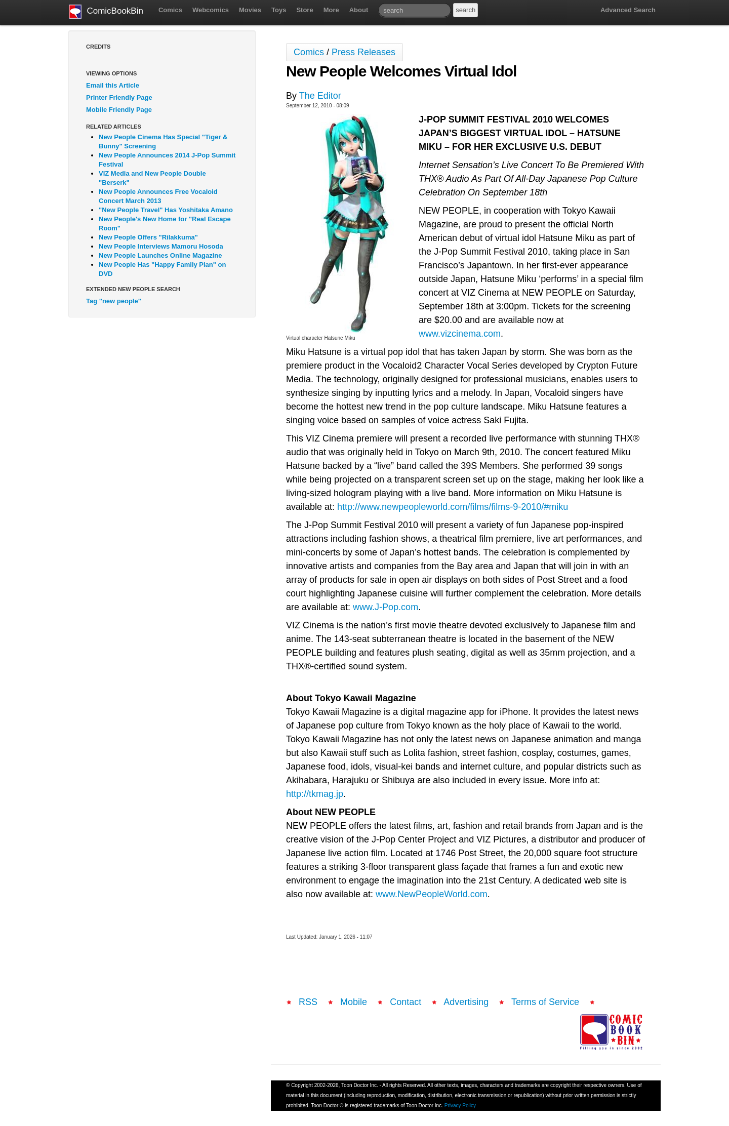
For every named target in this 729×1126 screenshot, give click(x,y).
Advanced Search (628, 10)
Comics (170, 10)
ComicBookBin (106, 12)
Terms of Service (545, 1002)
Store (304, 10)
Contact (405, 1002)
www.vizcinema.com (460, 334)
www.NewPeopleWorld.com (432, 894)
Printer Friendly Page (119, 97)
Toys (278, 10)
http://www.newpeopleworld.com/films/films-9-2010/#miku (452, 507)
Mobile (353, 1002)
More (331, 10)
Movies (250, 10)
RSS (308, 1002)
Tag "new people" (113, 301)
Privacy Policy (460, 1105)
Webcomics (210, 10)
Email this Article (112, 85)
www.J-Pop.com (385, 607)
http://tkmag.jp (314, 794)
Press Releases (363, 52)
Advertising (466, 1002)
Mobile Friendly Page (119, 109)
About (359, 10)
